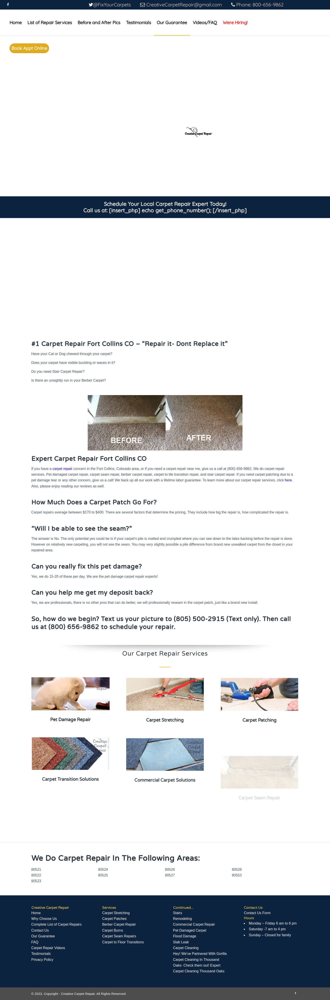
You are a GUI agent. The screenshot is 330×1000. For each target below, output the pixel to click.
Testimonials (41, 954)
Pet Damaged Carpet (189, 930)
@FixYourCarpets (112, 5)
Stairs (177, 913)
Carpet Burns (112, 930)
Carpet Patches (114, 919)
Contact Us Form (257, 913)
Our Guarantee (43, 936)
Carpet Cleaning (186, 948)
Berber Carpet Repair (119, 924)
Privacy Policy (42, 959)
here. (289, 480)
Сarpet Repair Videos (48, 948)
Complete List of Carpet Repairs (56, 924)
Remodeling (182, 919)
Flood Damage (184, 936)
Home (36, 913)
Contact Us (40, 930)
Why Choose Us (44, 919)
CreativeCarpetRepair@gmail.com (184, 5)
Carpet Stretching (116, 913)
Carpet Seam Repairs (119, 936)
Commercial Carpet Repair (194, 924)
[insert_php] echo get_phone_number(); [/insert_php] (178, 210)
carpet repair (62, 469)
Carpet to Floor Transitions (123, 942)
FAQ (34, 942)
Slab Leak (181, 942)
